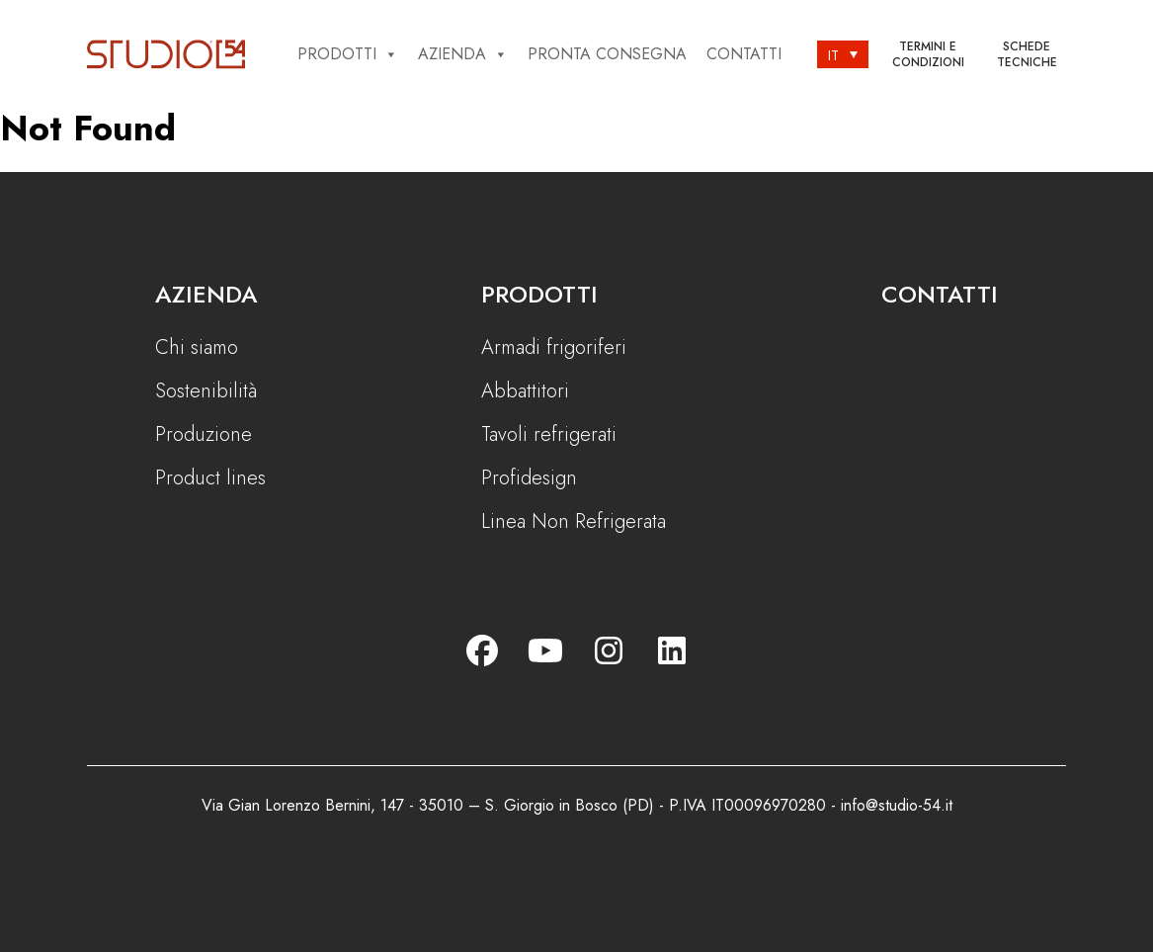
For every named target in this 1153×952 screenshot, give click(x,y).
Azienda (463, 54)
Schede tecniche (1027, 54)
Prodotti (347, 54)
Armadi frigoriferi (553, 348)
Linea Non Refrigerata (573, 522)
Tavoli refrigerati (549, 435)
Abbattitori (525, 391)
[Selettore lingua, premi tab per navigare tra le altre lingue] (842, 54)
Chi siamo (196, 348)
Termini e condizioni (928, 54)
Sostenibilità (206, 391)
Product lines (210, 478)
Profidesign (529, 478)
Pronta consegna (607, 54)
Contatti (744, 54)
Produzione (203, 435)
